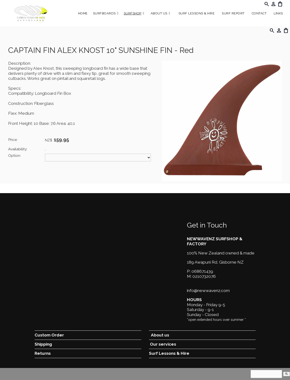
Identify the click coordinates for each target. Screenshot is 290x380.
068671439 (202, 271)
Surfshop (133, 13)
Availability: (17, 149)
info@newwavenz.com (208, 290)
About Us (159, 13)
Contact (259, 13)
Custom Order (49, 335)
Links (278, 13)
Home (83, 13)
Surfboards (104, 13)
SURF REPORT (233, 13)
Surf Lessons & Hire (197, 13)
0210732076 (204, 276)
